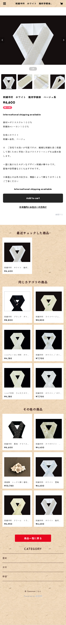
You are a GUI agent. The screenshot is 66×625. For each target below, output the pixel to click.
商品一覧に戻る (33, 538)
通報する (59, 214)
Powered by (33, 596)
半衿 (4, 567)
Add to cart (33, 198)
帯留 (4, 576)
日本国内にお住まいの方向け (33, 207)
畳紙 (4, 558)
